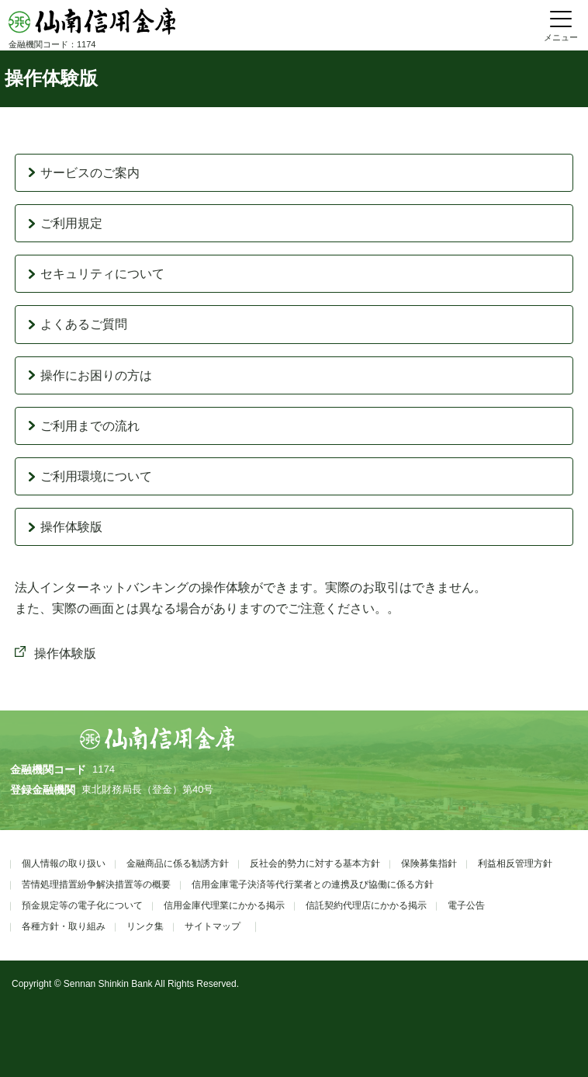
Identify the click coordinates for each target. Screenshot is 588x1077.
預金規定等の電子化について (82, 905)
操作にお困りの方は (96, 375)
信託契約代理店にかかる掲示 (366, 905)
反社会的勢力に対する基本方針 (315, 863)
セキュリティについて (102, 273)
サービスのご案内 (90, 172)
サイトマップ (212, 926)
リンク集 (145, 926)
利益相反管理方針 (515, 863)
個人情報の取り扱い (63, 863)
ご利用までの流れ (90, 426)
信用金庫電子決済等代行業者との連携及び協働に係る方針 (313, 884)
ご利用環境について (96, 476)
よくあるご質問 (83, 324)
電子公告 (466, 905)
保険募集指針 (429, 863)
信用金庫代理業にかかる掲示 (224, 905)
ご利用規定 (71, 223)
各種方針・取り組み (63, 926)
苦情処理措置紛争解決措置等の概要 (96, 884)
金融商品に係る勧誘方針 (177, 863)
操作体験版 (71, 526)
